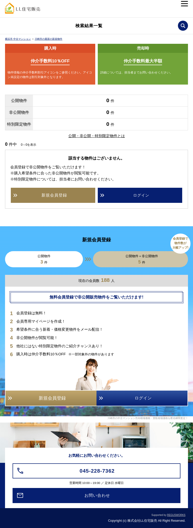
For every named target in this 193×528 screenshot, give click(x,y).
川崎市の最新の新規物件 (48, 38)
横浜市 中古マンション (18, 38)
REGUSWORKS (176, 515)
